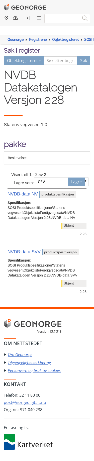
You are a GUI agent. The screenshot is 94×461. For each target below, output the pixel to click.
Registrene (38, 40)
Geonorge (16, 40)
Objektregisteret (65, 40)
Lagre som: (24, 183)
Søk (83, 60)
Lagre (76, 181)
